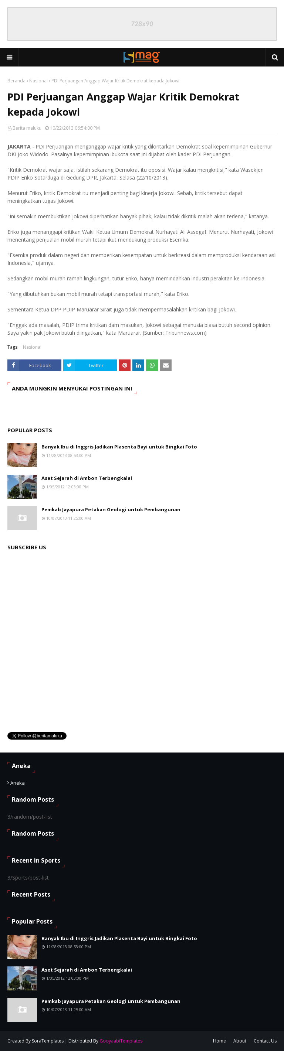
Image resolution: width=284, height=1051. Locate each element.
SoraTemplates (48, 1041)
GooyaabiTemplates (120, 1041)
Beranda (16, 81)
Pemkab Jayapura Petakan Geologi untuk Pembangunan (110, 509)
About (239, 1041)
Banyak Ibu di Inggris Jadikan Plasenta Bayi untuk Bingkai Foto (119, 446)
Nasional (38, 81)
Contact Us (265, 1041)
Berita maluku (27, 128)
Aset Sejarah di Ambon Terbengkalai (86, 478)
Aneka (17, 782)
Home (219, 1041)
